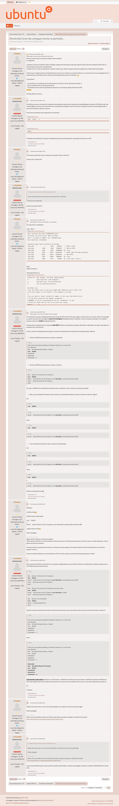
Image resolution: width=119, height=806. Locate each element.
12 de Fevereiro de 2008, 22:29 (37, 560)
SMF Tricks (24, 797)
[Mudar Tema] (30, 2)
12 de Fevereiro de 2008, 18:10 (37, 312)
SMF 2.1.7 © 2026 (11, 803)
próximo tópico (104, 43)
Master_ (18, 54)
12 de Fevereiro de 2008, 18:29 (37, 504)
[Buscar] (101, 21)
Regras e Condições (97, 803)
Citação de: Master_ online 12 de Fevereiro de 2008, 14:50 (42, 192)
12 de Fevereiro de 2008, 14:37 (37, 100)
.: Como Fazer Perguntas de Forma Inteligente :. (36, 143)
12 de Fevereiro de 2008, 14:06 (36, 54)
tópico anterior (93, 43)
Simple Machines (23, 803)
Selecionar (35, 116)
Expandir (41, 231)
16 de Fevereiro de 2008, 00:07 (37, 738)
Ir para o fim (13, 48)
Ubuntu (40, 800)
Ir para (83, 787)
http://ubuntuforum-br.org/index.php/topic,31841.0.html (44, 719)
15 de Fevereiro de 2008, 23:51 (37, 702)
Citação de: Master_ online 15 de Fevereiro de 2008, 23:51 (42, 743)
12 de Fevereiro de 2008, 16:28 (37, 187)
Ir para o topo (13, 779)
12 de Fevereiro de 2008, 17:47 (37, 220)
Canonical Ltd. (49, 800)
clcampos (17, 98)
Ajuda (89, 803)
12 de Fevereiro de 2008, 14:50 (37, 151)
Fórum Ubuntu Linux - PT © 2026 (102, 801)
